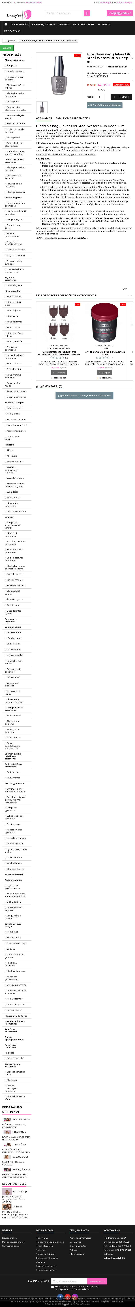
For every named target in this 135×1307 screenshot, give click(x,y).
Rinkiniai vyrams (14, 580)
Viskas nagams (13, 197)
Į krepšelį (121, 96)
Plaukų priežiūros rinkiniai (14, 86)
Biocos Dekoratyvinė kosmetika (11, 1088)
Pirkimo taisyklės (44, 1246)
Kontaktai (104, 24)
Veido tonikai (13, 677)
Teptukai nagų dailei (13, 226)
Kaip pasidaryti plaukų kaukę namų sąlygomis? (15, 1195)
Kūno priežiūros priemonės (13, 551)
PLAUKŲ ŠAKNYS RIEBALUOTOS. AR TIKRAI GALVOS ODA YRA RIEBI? (16, 1173)
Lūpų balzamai (14, 638)
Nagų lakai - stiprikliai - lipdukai (14, 242)
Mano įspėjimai (77, 1254)
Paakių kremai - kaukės (14, 662)
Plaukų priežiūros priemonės (14, 160)
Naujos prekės (9, 1238)
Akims (10, 450)
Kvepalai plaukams (16, 123)
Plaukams (12, 1080)
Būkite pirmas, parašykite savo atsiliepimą (84, 395)
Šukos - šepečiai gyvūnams (14, 817)
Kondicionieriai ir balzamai (14, 78)
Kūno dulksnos (14, 363)
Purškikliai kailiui (15, 843)
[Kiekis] (99, 97)
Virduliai (11, 949)
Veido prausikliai (15, 655)
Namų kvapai (13, 413)
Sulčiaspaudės (14, 937)
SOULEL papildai (15, 1058)
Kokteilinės (12, 932)
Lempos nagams (15, 219)
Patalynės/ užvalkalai (10, 1046)
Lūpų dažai (12, 492)
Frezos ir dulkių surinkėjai (13, 262)
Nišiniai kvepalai (15, 408)
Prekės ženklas (115, 66)
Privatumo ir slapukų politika (50, 1242)
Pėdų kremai (13, 777)
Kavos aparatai (14, 1010)
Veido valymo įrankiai (12, 692)
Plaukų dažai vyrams (12, 592)
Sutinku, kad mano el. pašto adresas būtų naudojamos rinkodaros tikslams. (77, 1288)
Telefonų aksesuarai (11, 1030)
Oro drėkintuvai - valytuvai (14, 909)
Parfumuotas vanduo (12, 438)
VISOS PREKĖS (19, 24)
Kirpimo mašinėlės (16, 585)
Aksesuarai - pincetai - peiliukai (14, 700)
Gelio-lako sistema (16, 249)
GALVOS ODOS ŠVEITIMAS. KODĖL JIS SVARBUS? (15, 1161)
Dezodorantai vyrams (13, 612)
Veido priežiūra (13, 627)
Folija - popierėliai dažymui (14, 130)
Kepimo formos (14, 999)
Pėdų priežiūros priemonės (13, 765)
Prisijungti (105, 2)
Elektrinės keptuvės (16, 943)
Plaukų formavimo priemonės (15, 94)
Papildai (9, 1053)
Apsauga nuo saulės (16, 391)
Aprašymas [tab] (44, 118)
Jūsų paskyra (79, 1230)
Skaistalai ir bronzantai (11, 504)
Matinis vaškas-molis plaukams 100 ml (104, 353)
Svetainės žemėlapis (46, 1270)
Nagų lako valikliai (16, 255)
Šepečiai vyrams (15, 599)
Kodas (90, 66)
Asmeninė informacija (80, 1238)
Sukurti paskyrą (124, 2)
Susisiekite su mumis (46, 1266)
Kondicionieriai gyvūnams (13, 831)
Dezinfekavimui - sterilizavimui (14, 270)
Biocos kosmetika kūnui (15, 1097)
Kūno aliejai (12, 316)
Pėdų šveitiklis (14, 772)
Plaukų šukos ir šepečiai (13, 177)
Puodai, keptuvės (15, 1004)
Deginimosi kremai (16, 397)
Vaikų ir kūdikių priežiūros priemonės (13, 756)
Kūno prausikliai (14, 341)
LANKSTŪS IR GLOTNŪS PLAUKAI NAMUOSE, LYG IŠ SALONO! (16, 1148)
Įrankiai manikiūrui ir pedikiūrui (15, 212)
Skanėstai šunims (15, 869)
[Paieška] (67, 13)
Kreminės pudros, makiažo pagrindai (14, 485)
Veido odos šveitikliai (11, 684)
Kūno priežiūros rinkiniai (13, 334)
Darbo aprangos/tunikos (14, 1038)
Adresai (73, 1250)
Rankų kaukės (14, 737)
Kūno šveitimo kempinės (13, 376)
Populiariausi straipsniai (12, 1109)
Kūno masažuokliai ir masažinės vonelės (15, 895)
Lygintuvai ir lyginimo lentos (12, 886)
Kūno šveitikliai (14, 296)
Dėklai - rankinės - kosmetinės (15, 1022)
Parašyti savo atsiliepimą (104, 105)
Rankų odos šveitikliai (12, 730)
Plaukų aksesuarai (16, 192)
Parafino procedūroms (12, 234)
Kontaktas (6, 2)
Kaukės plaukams (15, 71)
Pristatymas (12, 31)
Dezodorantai (14, 369)
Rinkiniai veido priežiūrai (13, 670)
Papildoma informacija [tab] (73, 118)
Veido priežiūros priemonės (14, 559)
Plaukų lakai (13, 101)
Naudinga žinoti (83, 24)
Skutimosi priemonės (11, 534)
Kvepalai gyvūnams (16, 838)
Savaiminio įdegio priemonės (15, 356)
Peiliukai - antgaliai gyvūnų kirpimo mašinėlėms (15, 799)
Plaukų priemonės (15, 60)
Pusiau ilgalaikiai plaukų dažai (14, 144)
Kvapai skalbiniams (16, 419)
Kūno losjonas (14, 310)
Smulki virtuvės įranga (13, 925)
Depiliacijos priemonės (11, 348)
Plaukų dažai (13, 137)
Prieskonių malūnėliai (11, 964)
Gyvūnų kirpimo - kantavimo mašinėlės (15, 790)
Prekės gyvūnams (14, 783)
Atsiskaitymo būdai (45, 1254)
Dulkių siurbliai (14, 902)
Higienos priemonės (11, 278)
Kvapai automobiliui (17, 425)
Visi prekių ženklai (43, 24)
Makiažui (9, 444)
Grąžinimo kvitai (78, 1246)
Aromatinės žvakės (16, 431)
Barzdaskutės (13, 605)
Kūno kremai (13, 327)
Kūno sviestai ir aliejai (13, 303)
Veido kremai (13, 649)
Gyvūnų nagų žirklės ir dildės (16, 850)
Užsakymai (75, 1242)
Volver (7, 48)
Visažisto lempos (15, 478)
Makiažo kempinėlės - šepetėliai (11, 470)
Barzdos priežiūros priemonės (15, 542)
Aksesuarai (12, 456)
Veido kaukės (13, 643)
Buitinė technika (13, 880)
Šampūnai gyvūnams (11, 809)
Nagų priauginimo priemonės (15, 204)
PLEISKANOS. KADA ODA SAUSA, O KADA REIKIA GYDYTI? (16, 1136)
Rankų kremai (14, 715)
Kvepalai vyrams (15, 574)
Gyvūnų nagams (15, 824)
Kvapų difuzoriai (14, 874)
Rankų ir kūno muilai (13, 384)
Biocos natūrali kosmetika (13, 1065)
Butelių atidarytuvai (16, 985)
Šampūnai (12, 65)
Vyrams (9, 517)
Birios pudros (13, 497)
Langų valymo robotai (13, 917)
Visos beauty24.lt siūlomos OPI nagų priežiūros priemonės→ (66, 154)
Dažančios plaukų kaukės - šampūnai (15, 152)
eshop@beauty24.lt (114, 1258)
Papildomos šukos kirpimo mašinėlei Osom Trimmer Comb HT (59, 353)
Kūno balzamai (14, 321)
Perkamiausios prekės (13, 1242)
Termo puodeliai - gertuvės (14, 956)
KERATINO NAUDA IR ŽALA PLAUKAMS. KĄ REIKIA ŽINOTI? (16, 1123)
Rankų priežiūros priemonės (14, 708)
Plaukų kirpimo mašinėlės (13, 185)
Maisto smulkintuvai (16, 1016)
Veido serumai (14, 632)
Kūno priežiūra (13, 291)
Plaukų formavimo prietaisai (15, 168)
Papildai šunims (14, 863)
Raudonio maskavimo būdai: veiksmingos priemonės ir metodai (15, 1212)
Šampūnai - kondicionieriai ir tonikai (13, 525)
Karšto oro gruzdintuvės (11, 978)
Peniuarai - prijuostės (11, 620)
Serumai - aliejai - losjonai (14, 116)
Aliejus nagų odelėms (12, 722)
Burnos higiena (14, 285)
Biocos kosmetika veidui (15, 1073)
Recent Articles (14, 1183)
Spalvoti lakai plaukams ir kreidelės (15, 108)
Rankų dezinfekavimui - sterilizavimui (13, 746)
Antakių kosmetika (16, 511)
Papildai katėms (15, 857)
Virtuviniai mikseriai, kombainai (15, 992)
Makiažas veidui (15, 461)
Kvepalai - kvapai (14, 402)
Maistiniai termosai (16, 971)
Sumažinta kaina (10, 1246)
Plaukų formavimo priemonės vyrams (15, 567)
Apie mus (64, 24)
